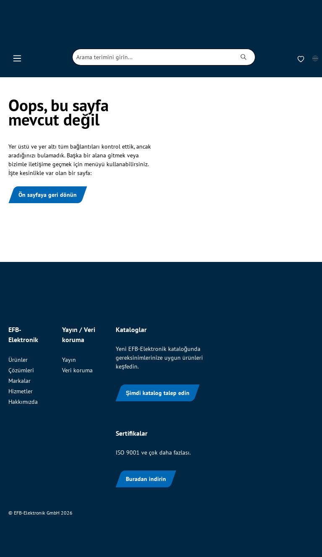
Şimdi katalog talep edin (158, 393)
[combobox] (152, 57)
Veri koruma (77, 370)
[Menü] (17, 57)
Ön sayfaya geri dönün (47, 195)
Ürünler (18, 359)
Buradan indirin (146, 479)
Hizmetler (20, 391)
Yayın (69, 359)
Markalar (19, 380)
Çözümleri (21, 370)
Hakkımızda (23, 401)
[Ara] (243, 57)
